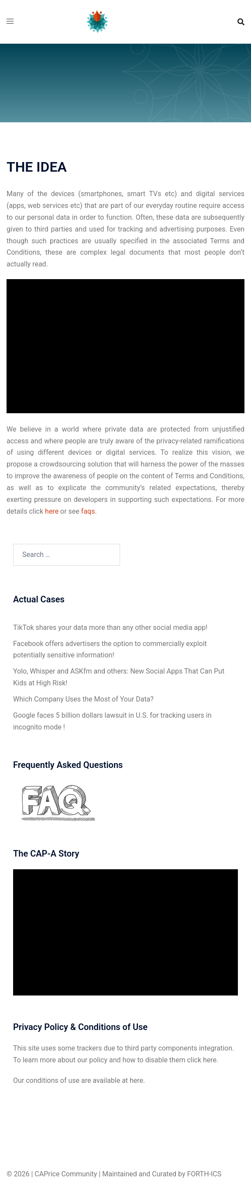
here (52, 511)
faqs (88, 511)
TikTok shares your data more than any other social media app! (110, 627)
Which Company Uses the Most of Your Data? (83, 699)
